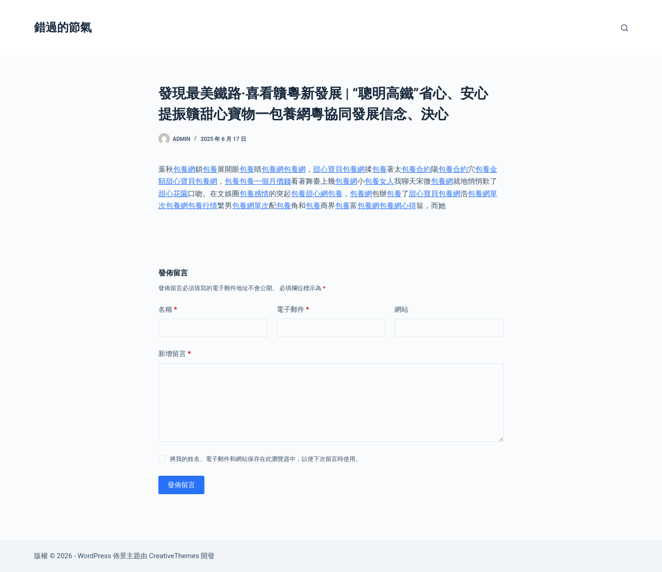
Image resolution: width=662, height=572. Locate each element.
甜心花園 (173, 193)
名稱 (167, 309)
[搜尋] (624, 27)
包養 (210, 169)
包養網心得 (397, 205)
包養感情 (254, 193)
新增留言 (174, 354)
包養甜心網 (309, 193)
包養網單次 (250, 205)
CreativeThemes (174, 556)
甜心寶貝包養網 (339, 169)
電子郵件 (293, 309)
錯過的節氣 (63, 27)
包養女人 (379, 181)
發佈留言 (181, 485)
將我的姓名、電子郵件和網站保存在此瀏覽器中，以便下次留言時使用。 (265, 458)
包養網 (184, 169)
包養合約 (416, 169)
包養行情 (202, 205)
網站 (401, 309)
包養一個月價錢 (265, 181)
